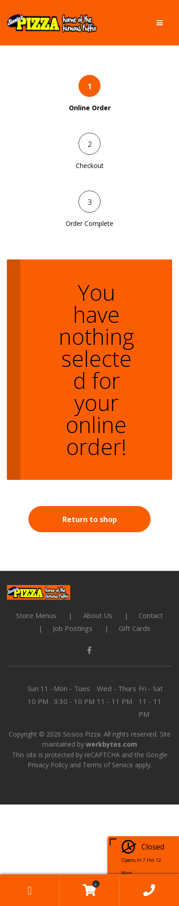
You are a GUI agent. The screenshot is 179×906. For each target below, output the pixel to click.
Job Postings (73, 628)
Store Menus (36, 615)
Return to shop (89, 519)
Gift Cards (135, 628)
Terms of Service (108, 764)
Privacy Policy (48, 764)
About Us (97, 615)
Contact (151, 615)
